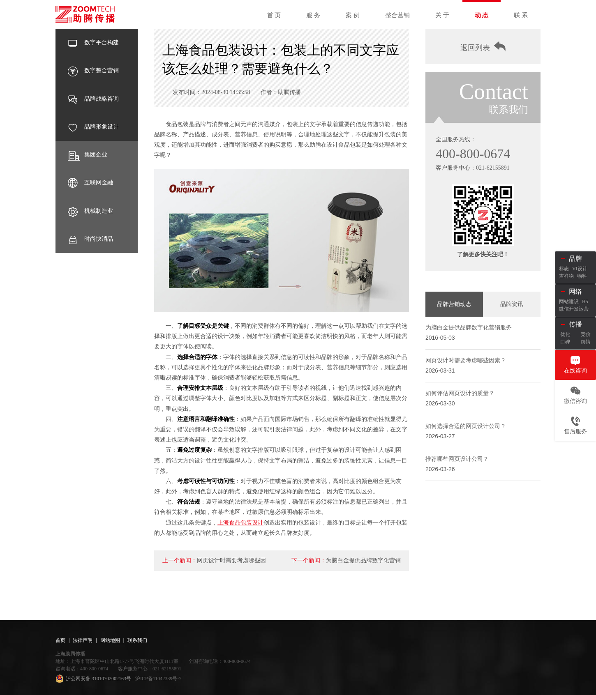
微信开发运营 (574, 309)
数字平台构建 (93, 43)
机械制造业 (90, 211)
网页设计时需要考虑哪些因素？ (465, 360)
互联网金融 (90, 183)
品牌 (575, 258)
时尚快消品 (90, 239)
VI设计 (579, 269)
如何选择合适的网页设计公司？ (465, 426)
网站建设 (569, 301)
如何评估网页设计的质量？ (459, 393)
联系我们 (137, 640)
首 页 (274, 15)
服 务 (313, 15)
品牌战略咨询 (93, 99)
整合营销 (397, 15)
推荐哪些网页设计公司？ (457, 459)
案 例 (353, 15)
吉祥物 (566, 276)
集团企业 (87, 155)
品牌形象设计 (93, 127)
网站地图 (110, 640)
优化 (565, 334)
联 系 (521, 15)
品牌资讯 (511, 304)
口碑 (565, 342)
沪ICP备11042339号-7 (158, 678)
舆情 (586, 342)
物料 (582, 276)
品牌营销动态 (454, 304)
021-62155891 (493, 168)
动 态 (482, 15)
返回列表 (483, 46)
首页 (60, 640)
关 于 (442, 15)
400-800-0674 (473, 153)
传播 (575, 324)
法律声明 (82, 640)
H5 (585, 301)
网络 (575, 291)
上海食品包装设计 (240, 523)
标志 (564, 269)
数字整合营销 (93, 71)
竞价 (586, 334)
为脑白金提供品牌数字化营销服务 (468, 327)
